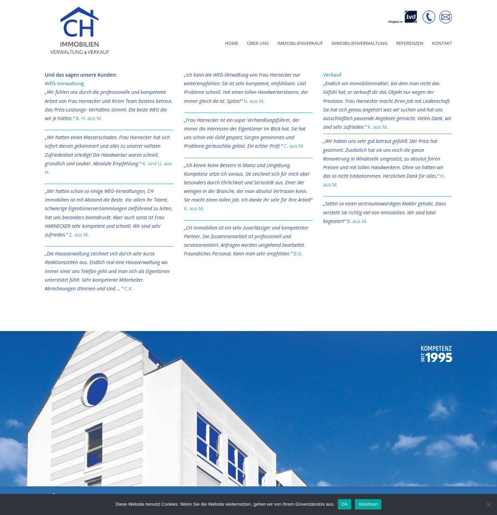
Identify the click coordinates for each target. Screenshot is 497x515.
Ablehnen (368, 504)
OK (344, 504)
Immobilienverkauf (300, 43)
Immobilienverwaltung (359, 43)
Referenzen (409, 43)
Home (231, 43)
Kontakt (442, 43)
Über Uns (258, 43)
